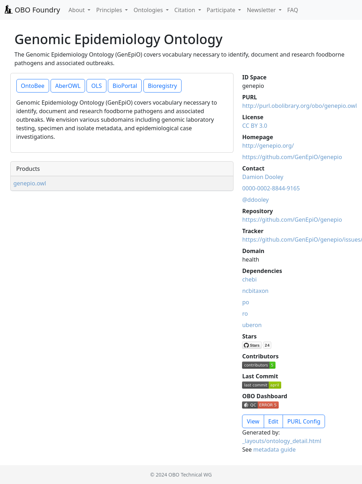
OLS (96, 86)
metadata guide (274, 449)
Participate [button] (222, 10)
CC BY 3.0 (254, 126)
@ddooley (255, 200)
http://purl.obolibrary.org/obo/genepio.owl (299, 106)
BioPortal (124, 86)
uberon (252, 325)
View (253, 421)
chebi (249, 279)
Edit (273, 421)
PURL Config (303, 421)
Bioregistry (162, 86)
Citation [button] (185, 10)
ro (245, 313)
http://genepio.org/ (268, 145)
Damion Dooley (262, 177)
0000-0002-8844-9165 (271, 188)
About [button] (77, 10)
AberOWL (67, 86)
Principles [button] (110, 10)
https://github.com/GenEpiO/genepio (292, 157)
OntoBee (32, 86)
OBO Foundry (32, 10)
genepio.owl (30, 183)
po (245, 302)
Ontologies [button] (148, 10)
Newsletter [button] (262, 10)
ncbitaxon (255, 291)
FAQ (292, 10)
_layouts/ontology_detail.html (281, 441)
